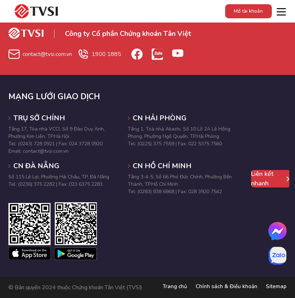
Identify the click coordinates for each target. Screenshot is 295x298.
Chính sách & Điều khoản (225, 287)
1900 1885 (114, 54)
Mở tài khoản (247, 11)
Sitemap (276, 287)
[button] (252, 202)
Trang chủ (171, 287)
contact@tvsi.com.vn (50, 54)
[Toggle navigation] (281, 11)
